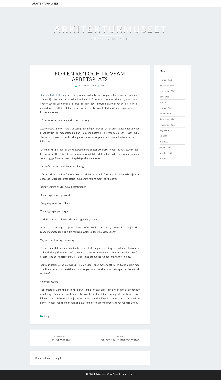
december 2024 (167, 119)
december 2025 (167, 85)
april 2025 (164, 96)
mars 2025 (164, 102)
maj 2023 (164, 141)
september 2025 (167, 91)
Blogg (47, 316)
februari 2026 (166, 79)
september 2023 (167, 124)
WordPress (113, 374)
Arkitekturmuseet (45, 3)
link (102, 85)
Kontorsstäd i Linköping (53, 95)
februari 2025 (166, 107)
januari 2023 (165, 147)
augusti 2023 (166, 130)
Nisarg (131, 374)
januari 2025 (165, 113)
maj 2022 (164, 158)
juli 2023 (163, 136)
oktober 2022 (166, 152)
